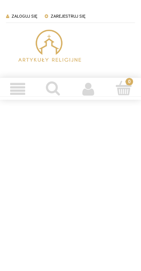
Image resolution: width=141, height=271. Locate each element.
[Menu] (17, 89)
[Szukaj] (53, 88)
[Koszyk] (123, 88)
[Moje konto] (88, 89)
